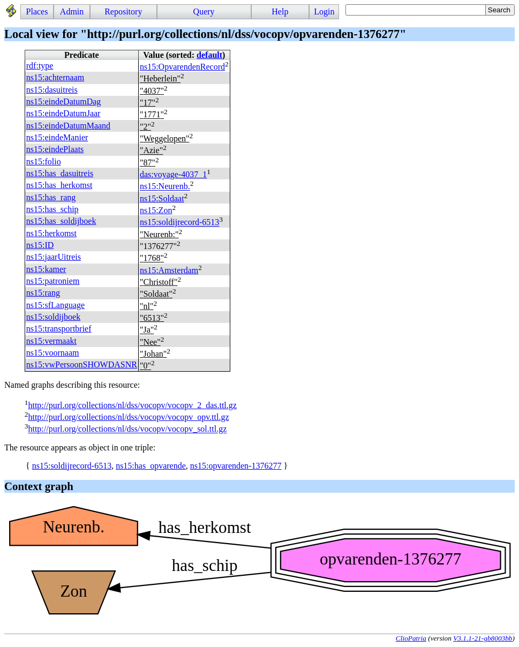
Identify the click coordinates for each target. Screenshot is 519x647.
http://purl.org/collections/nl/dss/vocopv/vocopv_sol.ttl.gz (127, 429)
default (209, 54)
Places (37, 11)
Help (280, 11)
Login (324, 11)
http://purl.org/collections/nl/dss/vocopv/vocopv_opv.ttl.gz (128, 417)
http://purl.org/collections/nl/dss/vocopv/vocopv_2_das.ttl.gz (132, 405)
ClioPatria (411, 638)
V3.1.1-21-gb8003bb (482, 638)
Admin (72, 11)
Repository (123, 11)
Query (204, 11)
